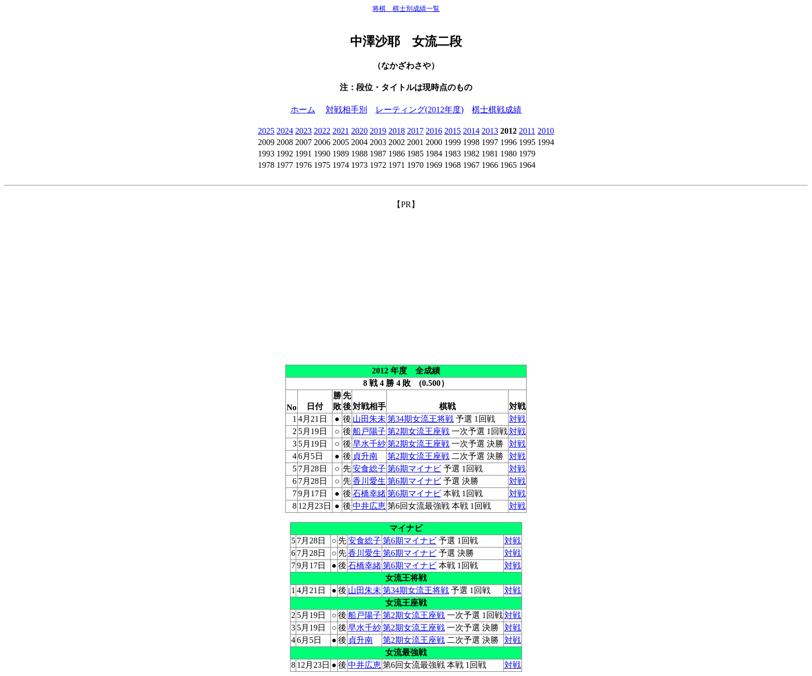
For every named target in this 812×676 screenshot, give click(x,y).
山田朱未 (369, 418)
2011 (527, 130)
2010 (546, 130)
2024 (285, 130)
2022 (322, 130)
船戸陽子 (369, 431)
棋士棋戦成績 (496, 109)
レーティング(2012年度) (419, 109)
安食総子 (369, 468)
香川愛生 (369, 481)
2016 (434, 130)
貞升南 (365, 456)
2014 (471, 130)
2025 (266, 130)
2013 (490, 130)
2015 (452, 130)
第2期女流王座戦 (418, 431)
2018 (396, 130)
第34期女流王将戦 (420, 418)
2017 (415, 130)
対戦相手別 (346, 109)
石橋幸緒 (369, 493)
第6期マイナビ (414, 468)
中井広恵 (369, 505)
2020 (359, 130)
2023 (303, 130)
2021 (340, 130)
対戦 (517, 418)
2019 (378, 130)
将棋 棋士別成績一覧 (406, 8)
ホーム (303, 109)
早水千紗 (369, 443)
